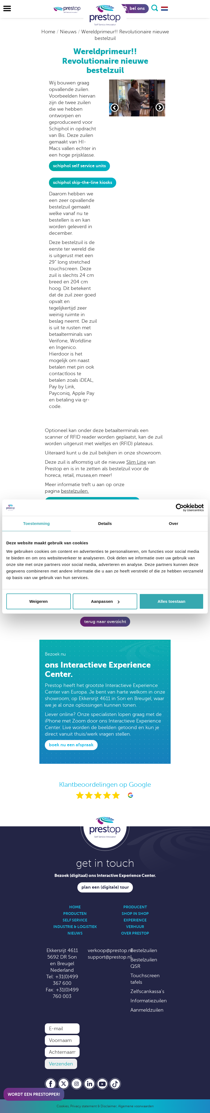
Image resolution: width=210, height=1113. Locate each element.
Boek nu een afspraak (71, 744)
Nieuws (69, 31)
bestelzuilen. (75, 491)
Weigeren (38, 601)
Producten (75, 913)
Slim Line (136, 462)
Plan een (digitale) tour (105, 887)
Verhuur (135, 926)
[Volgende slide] (160, 107)
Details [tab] (105, 523)
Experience (135, 920)
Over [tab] (173, 523)
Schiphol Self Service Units (79, 165)
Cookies (63, 1106)
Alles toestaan (171, 601)
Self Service (75, 920)
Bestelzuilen (143, 950)
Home (49, 31)
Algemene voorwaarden (136, 1106)
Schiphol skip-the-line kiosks (82, 182)
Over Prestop (135, 933)
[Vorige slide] (114, 108)
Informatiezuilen (148, 1000)
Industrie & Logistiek (75, 926)
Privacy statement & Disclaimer (93, 1106)
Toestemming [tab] (36, 523)
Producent (135, 907)
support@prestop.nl (110, 957)
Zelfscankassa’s (147, 991)
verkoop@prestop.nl (110, 950)
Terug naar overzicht (105, 621)
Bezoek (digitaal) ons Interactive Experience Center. (105, 875)
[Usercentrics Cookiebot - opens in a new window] (180, 507)
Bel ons (133, 8)
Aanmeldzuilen (147, 1010)
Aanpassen (105, 601)
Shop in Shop (135, 913)
